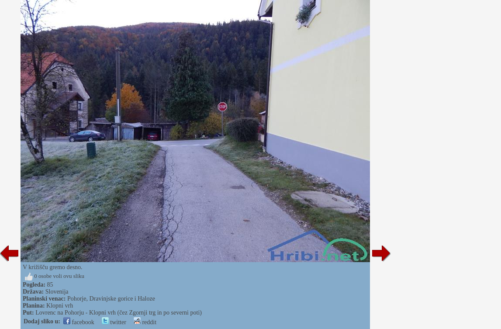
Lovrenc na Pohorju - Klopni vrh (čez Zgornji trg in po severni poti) (118, 312)
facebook (78, 322)
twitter (114, 322)
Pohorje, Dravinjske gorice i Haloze (111, 298)
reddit (145, 322)
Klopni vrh (59, 305)
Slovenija (57, 291)
